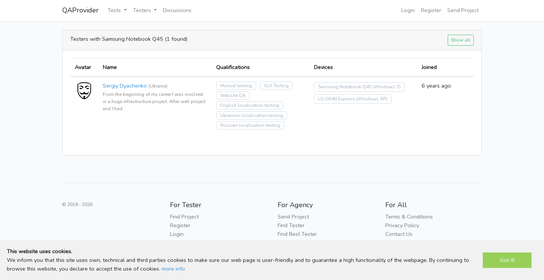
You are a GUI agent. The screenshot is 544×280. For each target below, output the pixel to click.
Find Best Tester (297, 234)
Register (431, 10)
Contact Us (399, 234)
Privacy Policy (402, 225)
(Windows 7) (386, 87)
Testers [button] (143, 10)
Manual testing (236, 86)
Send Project (463, 10)
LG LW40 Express (336, 99)
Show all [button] (460, 40)
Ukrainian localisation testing (251, 115)
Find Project (184, 216)
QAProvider (80, 10)
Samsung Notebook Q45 (344, 87)
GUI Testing (276, 86)
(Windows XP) (371, 99)
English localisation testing (249, 105)
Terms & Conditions (409, 216)
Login (408, 10)
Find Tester (291, 225)
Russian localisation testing (250, 125)
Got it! (507, 260)
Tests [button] (115, 10)
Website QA (233, 95)
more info (173, 268)
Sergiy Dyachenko (125, 85)
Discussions (177, 10)
